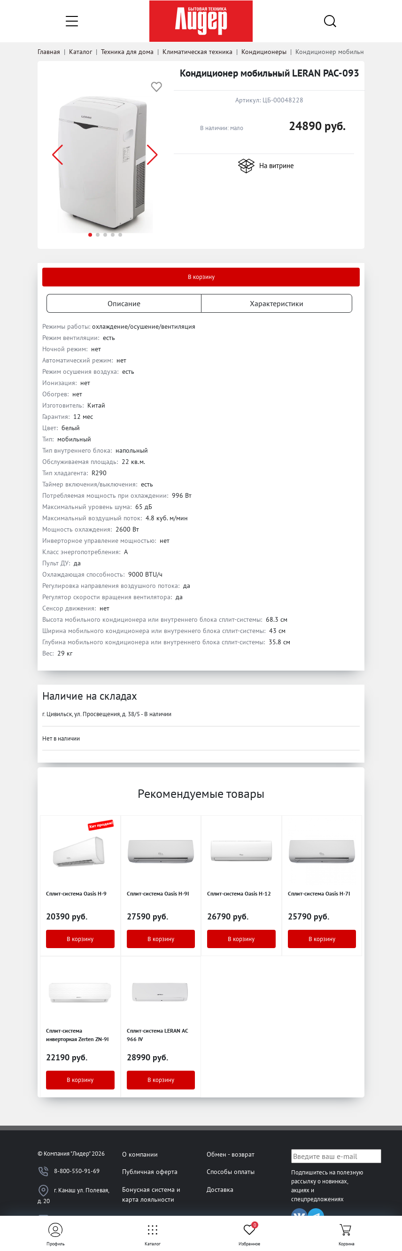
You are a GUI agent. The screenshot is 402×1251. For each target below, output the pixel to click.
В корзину (201, 277)
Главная (49, 51)
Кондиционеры (263, 51)
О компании (140, 1154)
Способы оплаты (231, 1171)
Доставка (220, 1189)
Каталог (80, 51)
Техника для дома (127, 51)
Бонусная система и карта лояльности (151, 1194)
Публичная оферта (150, 1171)
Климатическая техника (197, 51)
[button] (152, 155)
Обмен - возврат (231, 1154)
